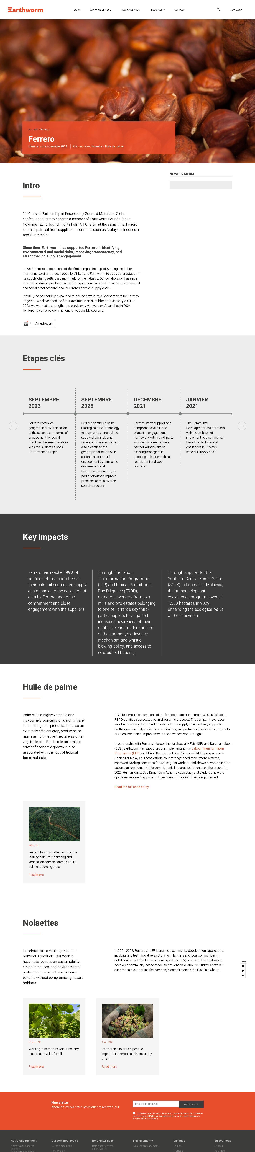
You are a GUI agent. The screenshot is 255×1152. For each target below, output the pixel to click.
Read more (36, 874)
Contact (179, 9)
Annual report (43, 324)
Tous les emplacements (146, 1146)
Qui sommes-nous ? (64, 1141)
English (178, 1146)
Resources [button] (156, 9)
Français (235, 9)
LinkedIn (219, 1146)
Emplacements (143, 1141)
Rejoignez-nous (130, 9)
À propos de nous (100, 9)
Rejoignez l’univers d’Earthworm (102, 1147)
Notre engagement (24, 1141)
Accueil (32, 129)
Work (77, 9)
